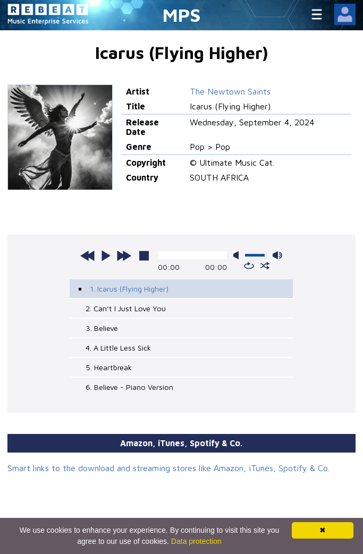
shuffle (265, 265)
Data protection (196, 541)
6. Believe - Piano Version (129, 386)
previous (87, 255)
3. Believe (102, 328)
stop (144, 255)
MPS (182, 14)
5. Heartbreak (109, 367)
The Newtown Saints (230, 91)
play (105, 255)
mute (238, 255)
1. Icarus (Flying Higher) (129, 288)
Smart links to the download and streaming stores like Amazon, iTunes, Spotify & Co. (168, 468)
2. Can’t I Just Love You (126, 308)
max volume (277, 255)
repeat (249, 265)
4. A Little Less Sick (118, 347)
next (123, 255)
